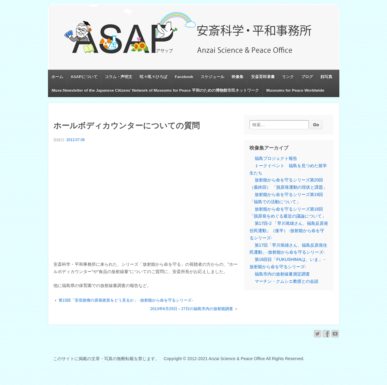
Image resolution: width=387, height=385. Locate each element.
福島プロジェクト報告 (276, 158)
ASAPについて (84, 76)
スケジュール (212, 76)
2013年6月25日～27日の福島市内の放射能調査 (191, 308)
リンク (288, 76)
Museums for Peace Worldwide (295, 90)
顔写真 (326, 76)
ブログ (307, 76)
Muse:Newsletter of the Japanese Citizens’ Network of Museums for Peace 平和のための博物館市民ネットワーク (155, 90)
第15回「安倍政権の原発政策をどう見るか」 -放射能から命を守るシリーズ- (126, 300)
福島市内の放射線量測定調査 (282, 274)
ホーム (57, 76)
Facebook (184, 76)
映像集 (237, 76)
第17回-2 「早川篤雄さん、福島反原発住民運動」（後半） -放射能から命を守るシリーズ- (289, 230)
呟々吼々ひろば (153, 76)
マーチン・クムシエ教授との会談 (286, 281)
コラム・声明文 (118, 76)
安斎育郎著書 (263, 76)
